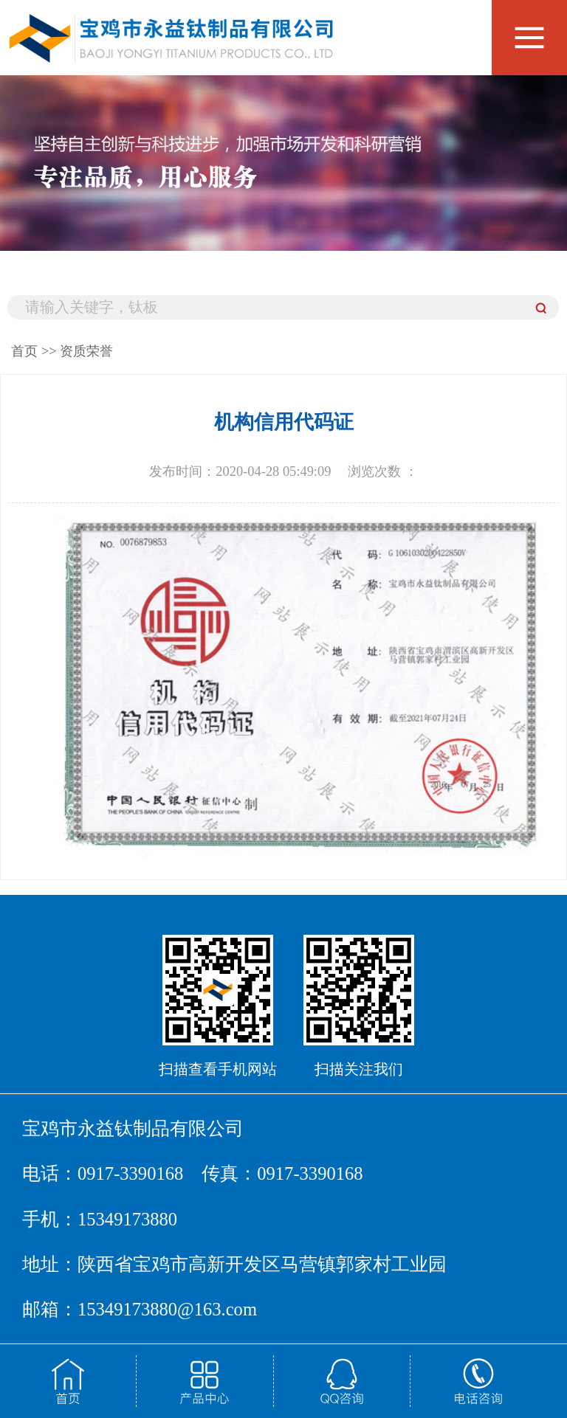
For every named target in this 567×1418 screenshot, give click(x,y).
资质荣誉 (86, 351)
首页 (24, 351)
